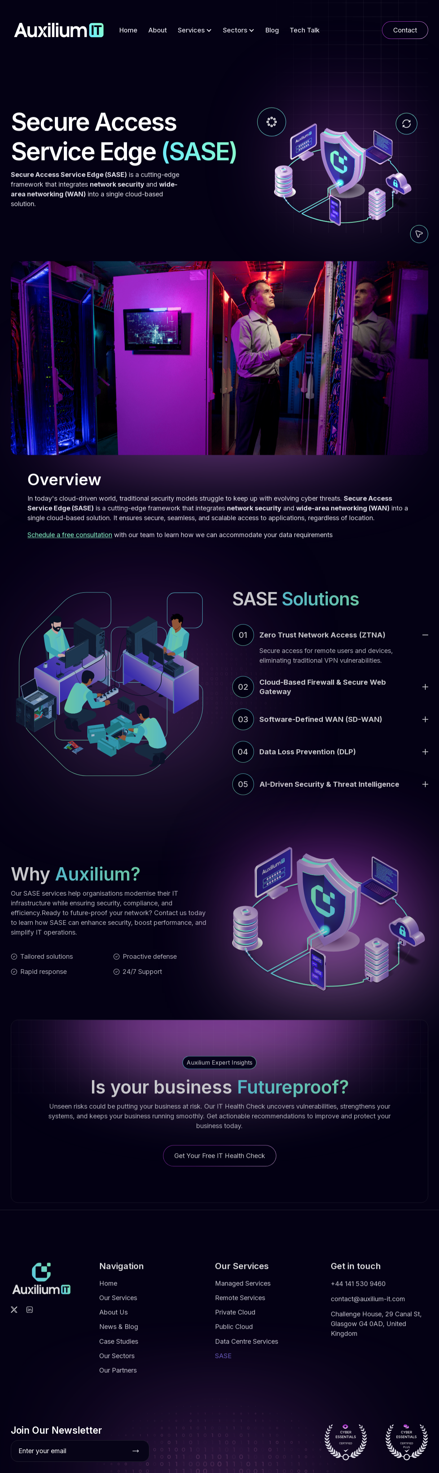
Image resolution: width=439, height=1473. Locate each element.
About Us (113, 1316)
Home (128, 30)
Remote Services (240, 1302)
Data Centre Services (246, 1345)
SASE (223, 1360)
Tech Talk (305, 30)
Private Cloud (235, 1316)
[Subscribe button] (135, 1451)
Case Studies (118, 1345)
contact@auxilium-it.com (368, 1303)
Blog (272, 30)
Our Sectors (117, 1360)
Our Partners (118, 1374)
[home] (59, 30)
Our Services (118, 1302)
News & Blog (118, 1331)
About (157, 30)
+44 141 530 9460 (358, 1288)
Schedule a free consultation (69, 535)
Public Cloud (234, 1331)
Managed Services (243, 1287)
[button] (195, 30)
